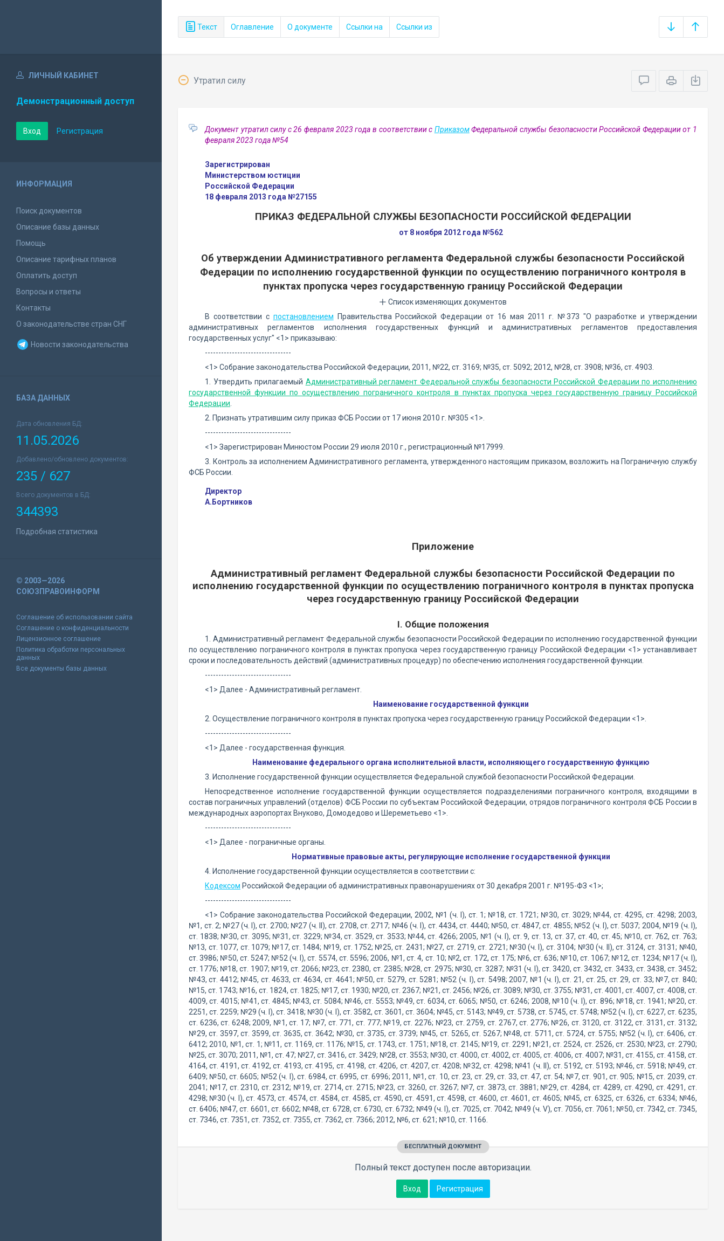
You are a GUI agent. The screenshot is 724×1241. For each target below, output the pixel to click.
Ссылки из (414, 27)
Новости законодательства (72, 344)
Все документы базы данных (61, 668)
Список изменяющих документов (443, 302)
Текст (201, 27)
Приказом (452, 129)
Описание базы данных (57, 227)
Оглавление (252, 27)
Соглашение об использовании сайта (74, 617)
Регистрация (80, 131)
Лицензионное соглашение (58, 639)
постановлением (303, 316)
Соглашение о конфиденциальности (72, 628)
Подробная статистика (57, 531)
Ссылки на (364, 27)
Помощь (31, 243)
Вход (32, 131)
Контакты (33, 308)
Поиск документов (49, 210)
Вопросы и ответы (48, 291)
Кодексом (222, 885)
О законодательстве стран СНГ (71, 324)
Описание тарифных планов (66, 259)
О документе (310, 27)
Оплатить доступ (46, 275)
